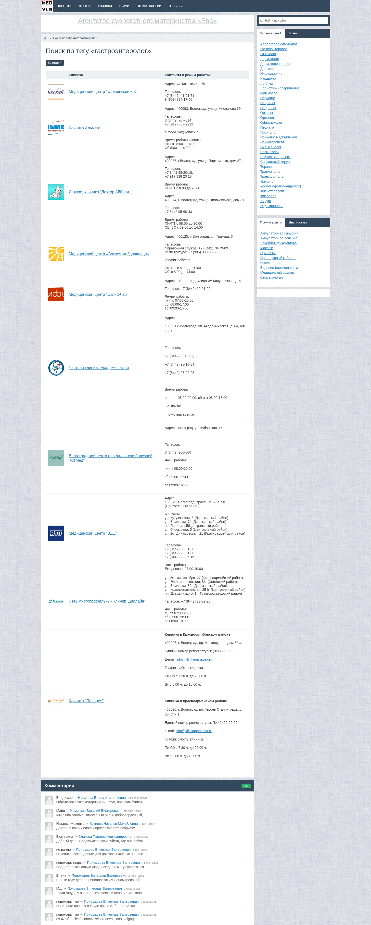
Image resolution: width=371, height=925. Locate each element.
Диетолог (267, 69)
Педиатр (267, 127)
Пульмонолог (270, 147)
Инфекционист (272, 73)
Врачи (293, 33)
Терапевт (267, 167)
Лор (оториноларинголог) (280, 88)
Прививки (268, 253)
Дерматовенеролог (275, 64)
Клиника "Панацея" (86, 701)
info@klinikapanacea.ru (194, 659)
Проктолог (268, 132)
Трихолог (267, 181)
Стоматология (271, 277)
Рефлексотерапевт (275, 157)
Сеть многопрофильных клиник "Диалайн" (107, 601)
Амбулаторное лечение (279, 238)
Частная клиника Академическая (99, 368)
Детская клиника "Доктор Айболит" (100, 192)
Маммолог (268, 93)
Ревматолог (269, 152)
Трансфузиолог (272, 176)
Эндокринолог (271, 206)
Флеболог (268, 196)
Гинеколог (268, 54)
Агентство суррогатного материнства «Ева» (147, 21)
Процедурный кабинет (278, 258)
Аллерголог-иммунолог (278, 44)
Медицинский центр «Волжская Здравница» (109, 254)
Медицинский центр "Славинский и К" (103, 91)
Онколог (267, 113)
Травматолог (270, 171)
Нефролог (268, 108)
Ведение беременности (279, 268)
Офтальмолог (271, 122)
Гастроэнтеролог (273, 49)
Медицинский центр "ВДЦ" (93, 533)
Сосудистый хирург (275, 162)
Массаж (266, 248)
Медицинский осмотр (277, 272)
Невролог (268, 103)
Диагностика (298, 222)
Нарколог (267, 98)
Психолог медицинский (278, 137)
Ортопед (267, 118)
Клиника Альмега (85, 128)
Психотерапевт (272, 142)
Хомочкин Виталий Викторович (94, 811)
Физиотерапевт (272, 191)
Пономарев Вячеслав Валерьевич (103, 849)
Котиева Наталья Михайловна (114, 824)
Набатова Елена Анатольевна (102, 798)
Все (246, 786)
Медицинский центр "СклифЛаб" (98, 294)
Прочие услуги (271, 222)
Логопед (266, 83)
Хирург (265, 201)
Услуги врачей (270, 33)
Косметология (271, 263)
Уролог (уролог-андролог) (280, 186)
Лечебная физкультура (278, 243)
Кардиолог (268, 78)
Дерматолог (269, 59)
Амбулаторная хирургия (279, 233)
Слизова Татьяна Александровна (104, 837)
